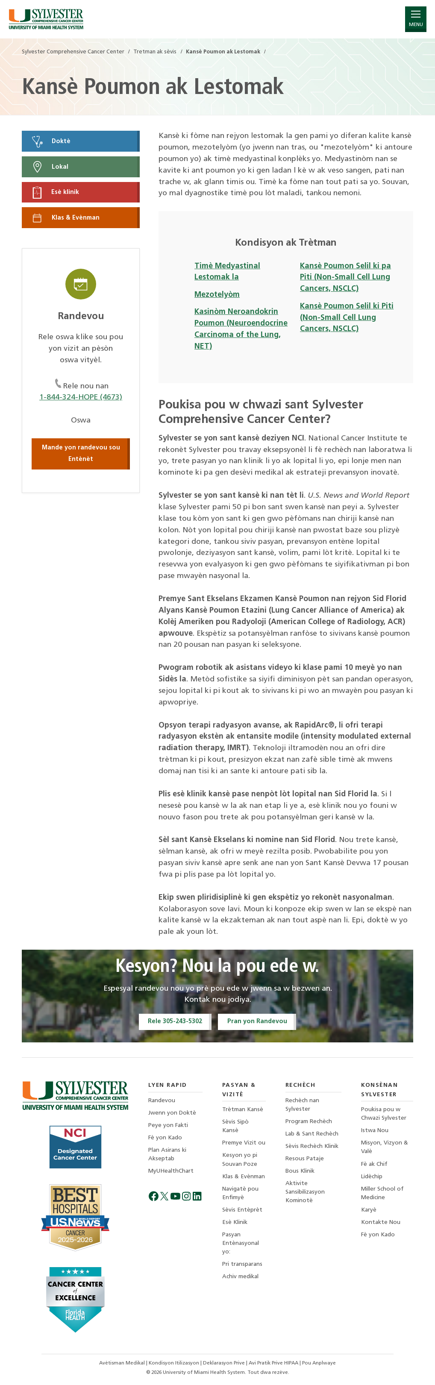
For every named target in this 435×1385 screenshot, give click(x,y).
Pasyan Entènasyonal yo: (240, 1243)
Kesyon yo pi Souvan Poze (239, 1160)
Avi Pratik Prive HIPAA (274, 1363)
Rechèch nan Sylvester (302, 1105)
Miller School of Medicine (382, 1193)
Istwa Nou (374, 1131)
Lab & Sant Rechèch (311, 1134)
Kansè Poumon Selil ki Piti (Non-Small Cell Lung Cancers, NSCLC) (347, 318)
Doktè (50, 141)
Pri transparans (242, 1265)
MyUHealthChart (171, 1171)
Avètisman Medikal (122, 1363)
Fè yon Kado (165, 1138)
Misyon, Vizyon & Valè (384, 1148)
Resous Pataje (304, 1159)
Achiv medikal (240, 1277)
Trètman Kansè (242, 1110)
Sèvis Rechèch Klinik (311, 1147)
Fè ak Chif (374, 1164)
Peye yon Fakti (168, 1125)
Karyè (368, 1210)
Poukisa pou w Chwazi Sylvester (383, 1114)
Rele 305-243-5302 (175, 1021)
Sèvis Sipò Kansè (235, 1127)
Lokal (49, 167)
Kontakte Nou (380, 1223)
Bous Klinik (299, 1171)
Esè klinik (55, 192)
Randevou (161, 1100)
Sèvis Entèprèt (242, 1210)
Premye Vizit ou (243, 1143)
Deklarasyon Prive (224, 1363)
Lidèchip (371, 1177)
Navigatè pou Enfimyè (240, 1193)
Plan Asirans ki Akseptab (167, 1154)
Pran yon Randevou (257, 1021)
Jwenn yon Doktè (172, 1113)
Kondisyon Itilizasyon (174, 1363)
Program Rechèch (308, 1121)
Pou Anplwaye (319, 1363)
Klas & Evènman (65, 217)
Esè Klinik (234, 1223)
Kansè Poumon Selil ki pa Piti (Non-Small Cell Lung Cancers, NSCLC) (345, 278)
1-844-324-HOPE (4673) (81, 398)
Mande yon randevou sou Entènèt (81, 454)
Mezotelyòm (217, 295)
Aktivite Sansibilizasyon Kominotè (305, 1192)
